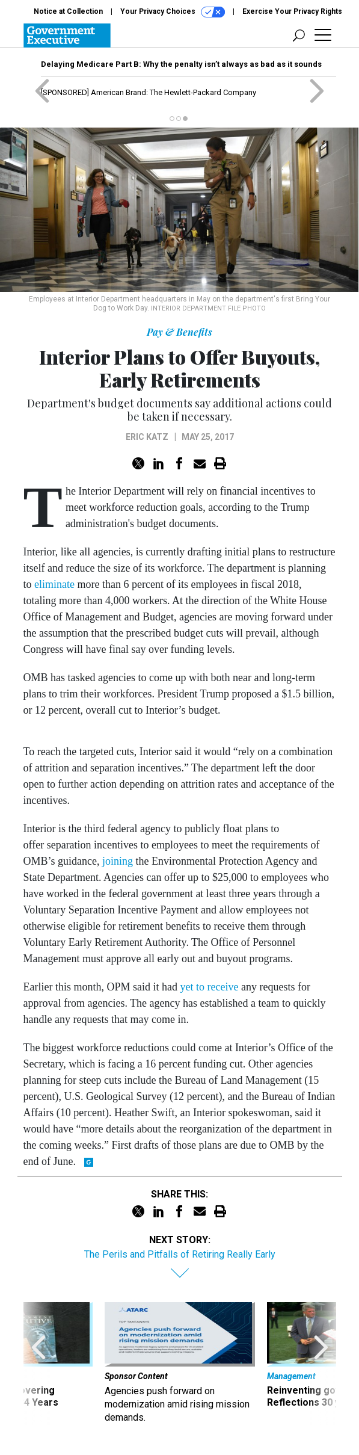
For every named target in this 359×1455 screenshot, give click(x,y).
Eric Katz (147, 437)
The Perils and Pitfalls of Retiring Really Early (179, 1254)
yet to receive (209, 987)
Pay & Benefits (179, 332)
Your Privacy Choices (172, 12)
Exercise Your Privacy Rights (292, 11)
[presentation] (38, 1363)
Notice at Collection (68, 11)
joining (117, 861)
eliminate (54, 584)
